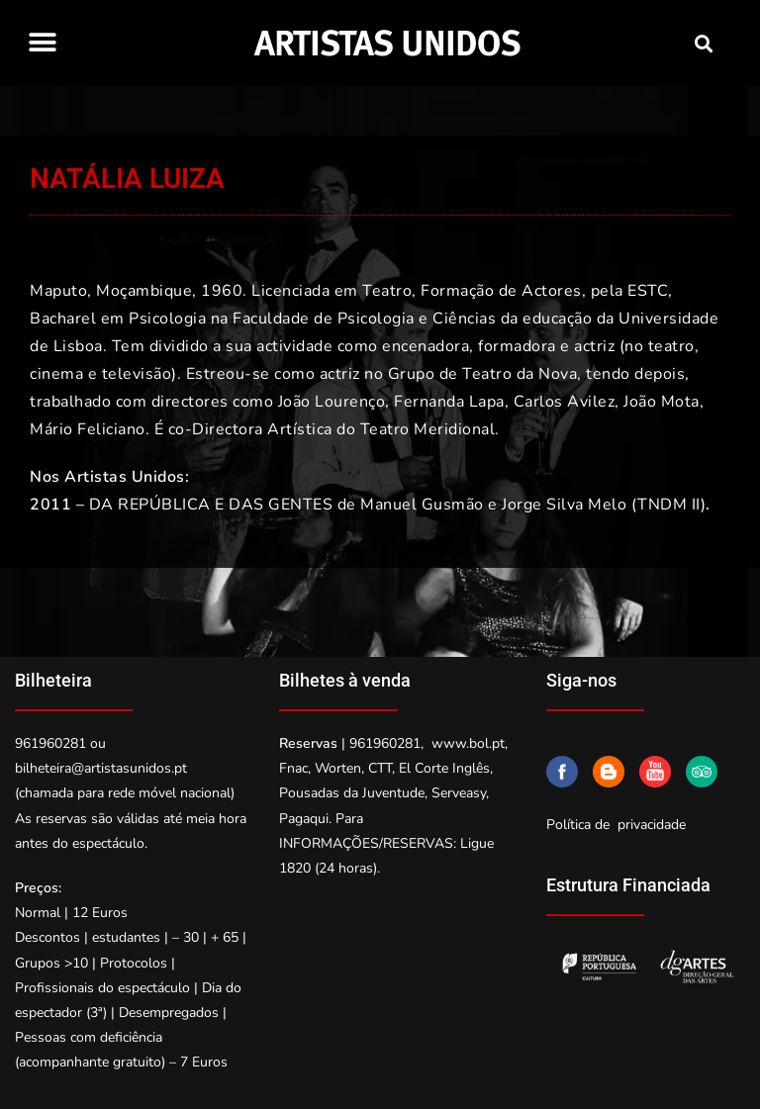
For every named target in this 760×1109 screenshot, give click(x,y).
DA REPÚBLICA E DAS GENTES (211, 504)
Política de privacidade (616, 824)
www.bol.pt (468, 743)
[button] (42, 42)
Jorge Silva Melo (564, 504)
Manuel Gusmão (422, 504)
